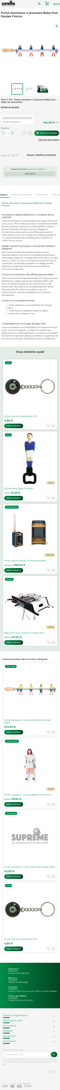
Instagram (54, 1072)
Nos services (9, 1036)
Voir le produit (13, 426)
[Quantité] (8, 133)
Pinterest (17, 155)
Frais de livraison (50, 140)
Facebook (49, 1072)
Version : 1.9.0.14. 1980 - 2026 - (15, 1083)
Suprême (7, 1031)
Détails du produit (10, 107)
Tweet (13, 155)
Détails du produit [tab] (21, 194)
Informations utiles (12, 1020)
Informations (9, 1025)
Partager (9, 155)
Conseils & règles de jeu (15, 1015)
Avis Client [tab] (42, 194)
